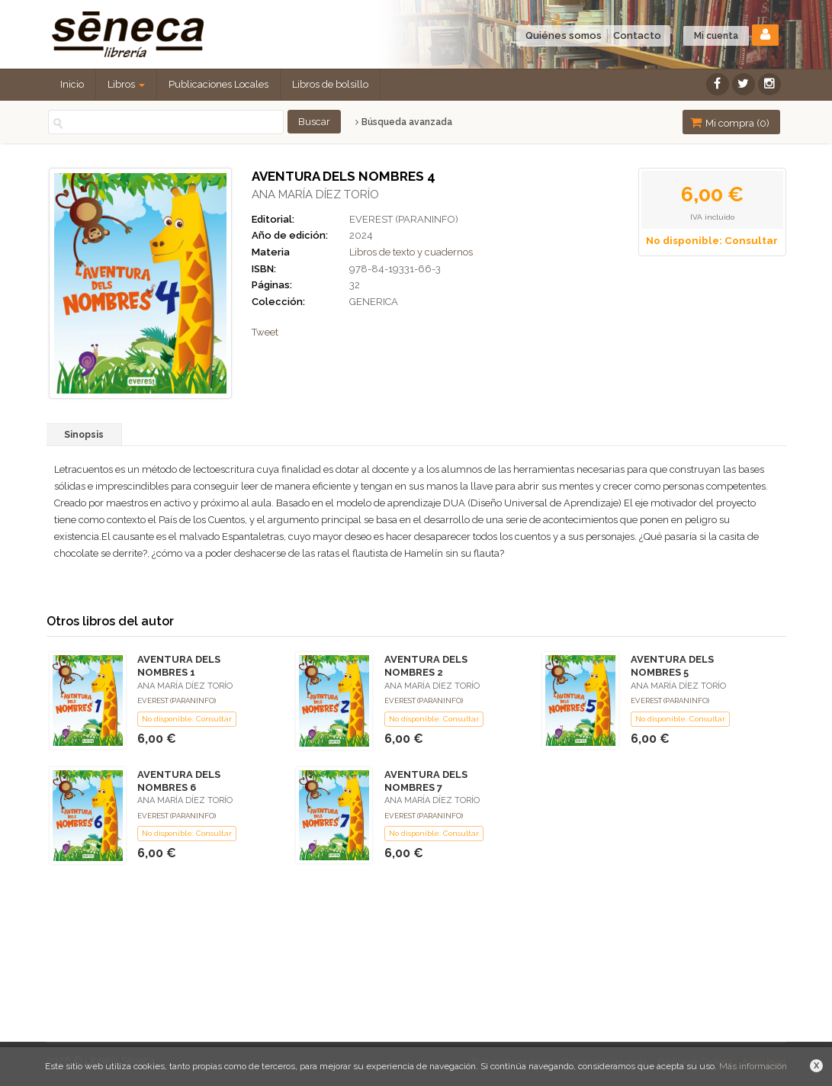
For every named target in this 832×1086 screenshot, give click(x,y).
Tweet (265, 332)
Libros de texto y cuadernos (411, 252)
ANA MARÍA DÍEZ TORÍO (315, 194)
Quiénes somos (563, 35)
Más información (753, 1066)
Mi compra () (729, 122)
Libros (126, 84)
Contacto (637, 35)
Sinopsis (84, 434)
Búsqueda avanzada (403, 122)
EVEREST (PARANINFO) (403, 219)
